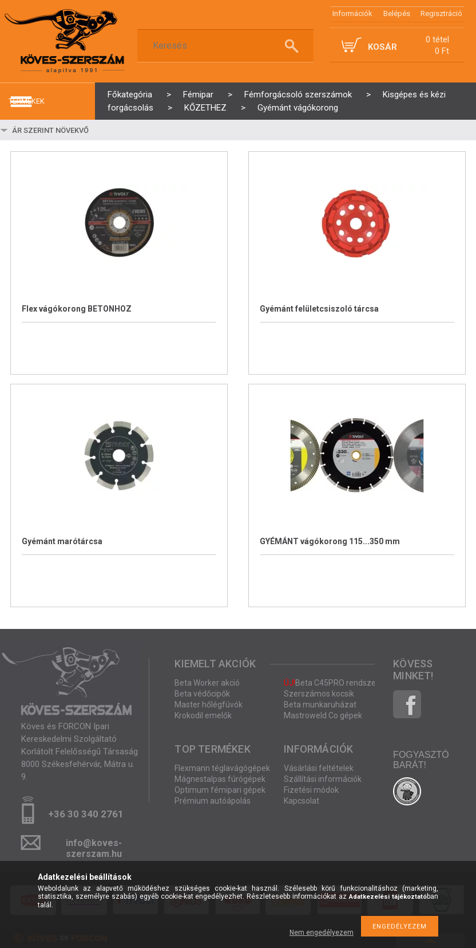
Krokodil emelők (203, 715)
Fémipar (198, 94)
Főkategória (130, 94)
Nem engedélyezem (321, 933)
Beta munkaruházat (320, 704)
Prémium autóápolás (212, 800)
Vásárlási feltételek (319, 768)
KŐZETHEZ (205, 108)
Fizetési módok (311, 789)
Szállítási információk (323, 779)
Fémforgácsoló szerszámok (298, 94)
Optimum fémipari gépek (219, 789)
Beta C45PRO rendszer (331, 682)
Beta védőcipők (202, 693)
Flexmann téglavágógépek (222, 768)
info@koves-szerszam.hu (94, 846)
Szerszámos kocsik (319, 693)
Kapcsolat (301, 800)
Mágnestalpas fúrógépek (219, 779)
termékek (27, 101)
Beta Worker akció (207, 682)
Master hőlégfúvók (208, 704)
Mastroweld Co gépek (323, 715)
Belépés (396, 13)
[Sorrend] (78, 130)
